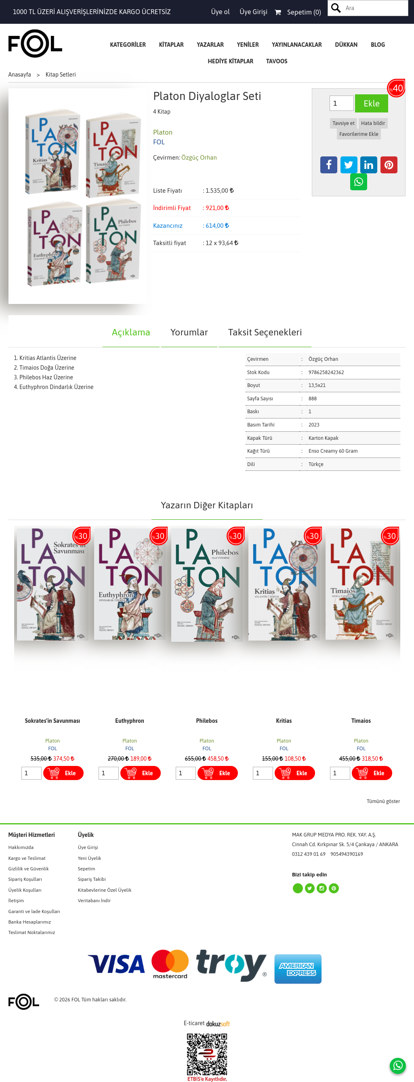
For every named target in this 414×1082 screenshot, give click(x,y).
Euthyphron (129, 721)
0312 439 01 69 (309, 854)
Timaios (361, 721)
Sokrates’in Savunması (52, 721)
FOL (52, 748)
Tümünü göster (383, 801)
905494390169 (346, 854)
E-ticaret (194, 1023)
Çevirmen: (166, 157)
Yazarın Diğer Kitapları (207, 504)
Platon (52, 741)
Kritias (284, 721)
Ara (336, 8)
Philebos (207, 721)
